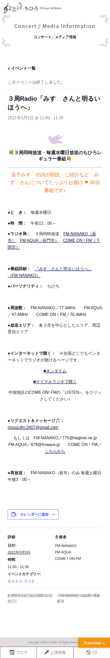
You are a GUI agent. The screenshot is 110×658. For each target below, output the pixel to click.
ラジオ (29, 581)
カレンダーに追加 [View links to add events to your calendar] (34, 514)
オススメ (15, 581)
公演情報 (55, 652)
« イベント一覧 (22, 68)
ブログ (18, 652)
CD (91, 652)
